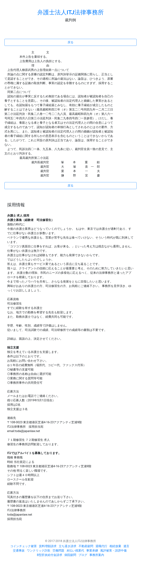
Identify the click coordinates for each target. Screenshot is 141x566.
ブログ (82, 555)
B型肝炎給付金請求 (49, 555)
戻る (70, 42)
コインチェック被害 (23, 546)
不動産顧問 (86, 546)
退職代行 (101, 546)
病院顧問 (70, 555)
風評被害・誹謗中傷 (113, 550)
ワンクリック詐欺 (38, 550)
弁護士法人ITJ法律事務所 (70, 12)
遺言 (126, 546)
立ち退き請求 (67, 546)
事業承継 (92, 550)
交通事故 (19, 550)
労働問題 (58, 550)
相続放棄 (115, 546)
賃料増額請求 (48, 546)
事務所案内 (96, 555)
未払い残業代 (75, 550)
